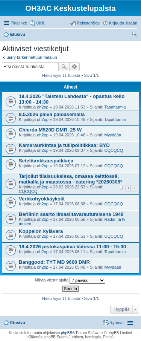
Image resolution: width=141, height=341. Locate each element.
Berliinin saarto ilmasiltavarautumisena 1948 (71, 214)
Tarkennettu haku (75, 66)
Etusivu (17, 322)
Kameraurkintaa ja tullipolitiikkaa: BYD (64, 145)
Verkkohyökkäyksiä (42, 199)
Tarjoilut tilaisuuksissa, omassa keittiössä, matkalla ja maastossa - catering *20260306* (70, 179)
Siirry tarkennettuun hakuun (31, 57)
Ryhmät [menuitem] (116, 322)
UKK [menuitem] (40, 23)
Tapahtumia (115, 107)
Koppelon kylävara (41, 231)
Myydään (113, 135)
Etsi (64, 66)
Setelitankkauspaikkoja (46, 161)
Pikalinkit (19, 23)
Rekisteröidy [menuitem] (88, 23)
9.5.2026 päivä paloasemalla (52, 114)
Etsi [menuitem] (135, 35)
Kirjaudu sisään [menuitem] (123, 23)
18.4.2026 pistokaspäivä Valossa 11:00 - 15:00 (72, 246)
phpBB (66, 333)
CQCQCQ (114, 150)
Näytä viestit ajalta (70, 280)
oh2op (43, 107)
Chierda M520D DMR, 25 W (50, 130)
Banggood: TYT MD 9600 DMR (54, 262)
